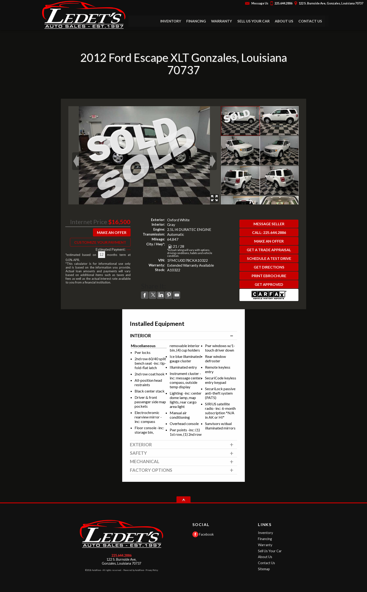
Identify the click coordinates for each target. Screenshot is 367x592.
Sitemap (264, 569)
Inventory (265, 533)
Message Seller (268, 224)
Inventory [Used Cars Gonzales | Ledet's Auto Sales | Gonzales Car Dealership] (170, 21)
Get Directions (269, 267)
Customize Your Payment (100, 242)
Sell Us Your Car (253, 21)
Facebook (203, 534)
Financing (265, 539)
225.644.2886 (121, 555)
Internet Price (88, 221)
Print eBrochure (269, 275)
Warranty (265, 545)
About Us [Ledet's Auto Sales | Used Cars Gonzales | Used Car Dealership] (284, 21)
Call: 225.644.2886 (269, 232)
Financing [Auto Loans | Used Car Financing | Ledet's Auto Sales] (196, 21)
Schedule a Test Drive (269, 258)
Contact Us (266, 563)
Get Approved (269, 284)
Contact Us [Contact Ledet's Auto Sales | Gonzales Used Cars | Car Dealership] (310, 21)
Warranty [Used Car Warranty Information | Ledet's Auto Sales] (221, 21)
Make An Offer (111, 232)
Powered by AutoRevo (133, 570)
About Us (265, 557)
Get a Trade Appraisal (269, 249)
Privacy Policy (152, 570)
